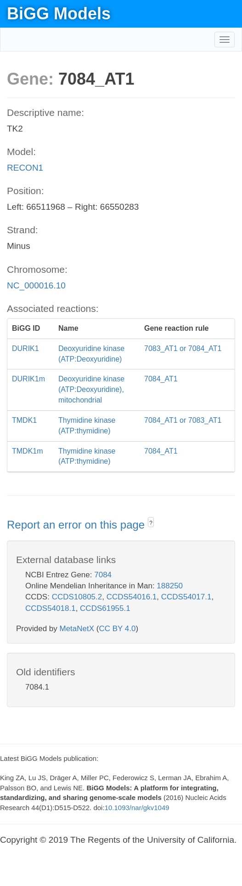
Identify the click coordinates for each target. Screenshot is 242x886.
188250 (170, 585)
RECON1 (25, 168)
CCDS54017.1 (186, 597)
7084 (103, 574)
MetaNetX (77, 628)
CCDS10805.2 (77, 597)
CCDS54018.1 (50, 608)
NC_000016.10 (36, 285)
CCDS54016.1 (132, 597)
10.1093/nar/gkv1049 (137, 807)
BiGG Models (59, 13)
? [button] (150, 523)
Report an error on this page (77, 524)
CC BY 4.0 (117, 628)
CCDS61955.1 (105, 608)
